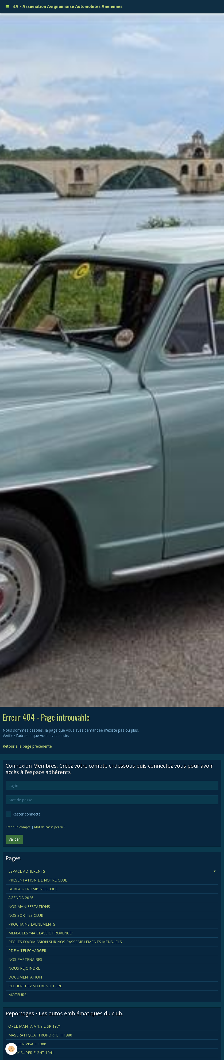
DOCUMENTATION (25, 977)
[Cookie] (11, 1049)
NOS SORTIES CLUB (26, 915)
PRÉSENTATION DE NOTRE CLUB (38, 880)
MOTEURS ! (18, 994)
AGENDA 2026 (20, 897)
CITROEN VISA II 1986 (27, 1043)
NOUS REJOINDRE (24, 968)
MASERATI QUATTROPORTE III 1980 (40, 1035)
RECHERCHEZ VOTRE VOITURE (35, 985)
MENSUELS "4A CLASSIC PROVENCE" (40, 932)
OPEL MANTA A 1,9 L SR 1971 (34, 1026)
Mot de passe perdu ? (49, 827)
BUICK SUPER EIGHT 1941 (31, 1052)
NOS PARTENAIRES (25, 959)
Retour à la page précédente (27, 746)
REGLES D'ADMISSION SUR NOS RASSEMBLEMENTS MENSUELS (65, 941)
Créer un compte (18, 827)
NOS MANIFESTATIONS (29, 906)
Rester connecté (23, 814)
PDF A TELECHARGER (27, 950)
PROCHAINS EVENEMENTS (31, 924)
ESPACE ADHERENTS (26, 871)
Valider (14, 839)
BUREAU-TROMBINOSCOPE (32, 888)
